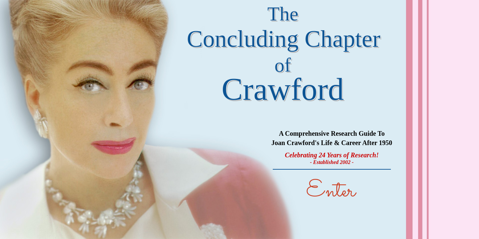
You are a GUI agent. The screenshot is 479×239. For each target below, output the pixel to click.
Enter (330, 191)
